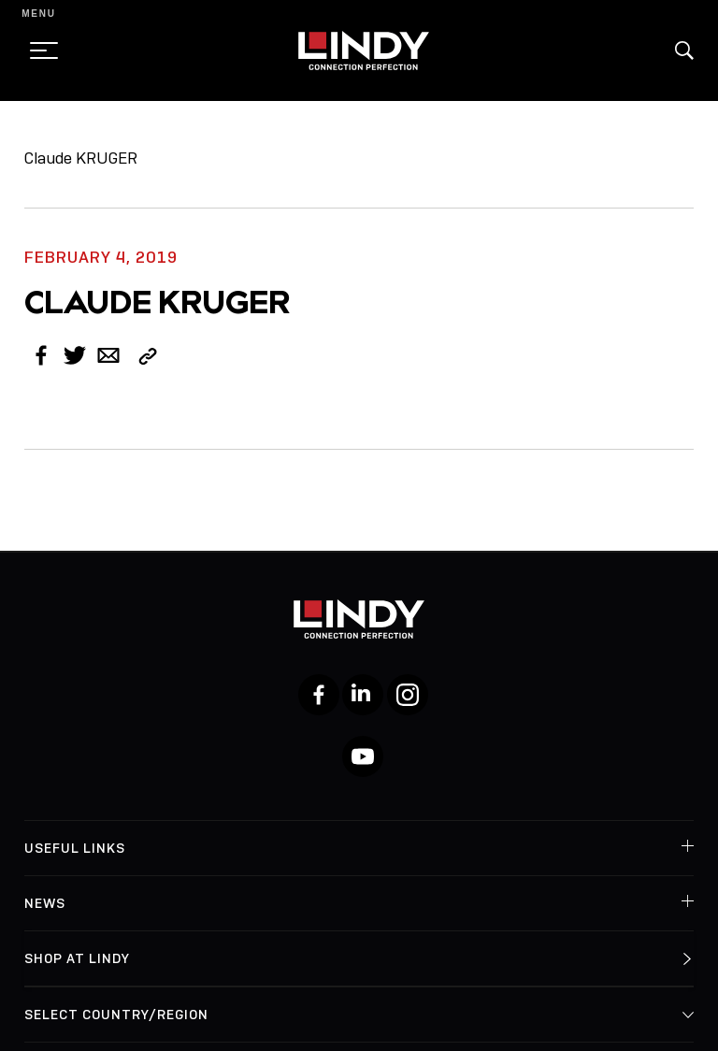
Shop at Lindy (77, 958)
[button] (684, 50)
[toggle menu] (38, 50)
